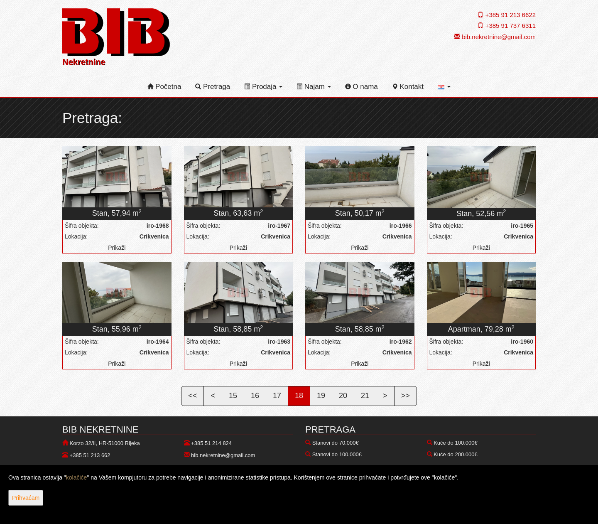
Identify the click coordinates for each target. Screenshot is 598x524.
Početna (164, 87)
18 (299, 395)
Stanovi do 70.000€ (335, 443)
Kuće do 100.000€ (456, 443)
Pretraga (212, 87)
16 (255, 395)
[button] (444, 86)
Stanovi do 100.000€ (337, 454)
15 (233, 395)
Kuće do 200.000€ (456, 454)
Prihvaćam (25, 497)
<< (192, 395)
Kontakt (408, 87)
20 (343, 395)
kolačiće (76, 477)
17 (277, 395)
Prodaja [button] (263, 87)
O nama (361, 87)
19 (321, 395)
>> (405, 395)
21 (365, 395)
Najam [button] (314, 87)
